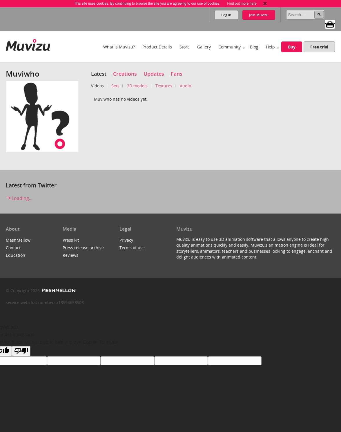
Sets (115, 85)
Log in (226, 14)
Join (259, 14)
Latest (98, 73)
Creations (125, 73)
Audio (185, 85)
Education (15, 255)
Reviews (70, 255)
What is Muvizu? (119, 47)
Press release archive (83, 247)
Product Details (157, 47)
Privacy (126, 240)
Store (184, 47)
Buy (291, 47)
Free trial (319, 47)
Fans (176, 73)
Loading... (19, 198)
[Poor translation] (21, 351)
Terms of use (132, 247)
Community (229, 47)
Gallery (204, 47)
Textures (163, 85)
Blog (254, 47)
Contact (13, 247)
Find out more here (241, 3)
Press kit (71, 240)
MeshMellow (18, 240)
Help (270, 47)
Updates (154, 73)
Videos (97, 85)
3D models (137, 85)
